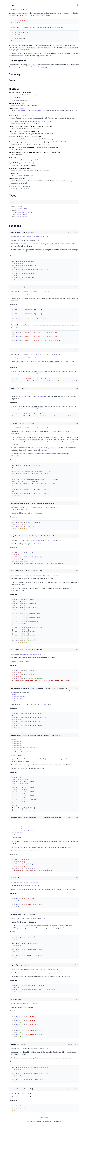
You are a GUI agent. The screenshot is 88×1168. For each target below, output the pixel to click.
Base (2, 27)
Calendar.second (42, 232)
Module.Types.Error (7, 292)
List (2, 94)
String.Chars (4, 199)
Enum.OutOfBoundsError (8, 267)
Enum (3, 89)
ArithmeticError (6, 242)
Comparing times (9, 62)
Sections (5, 60)
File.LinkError (5, 276)
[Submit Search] (2, 3)
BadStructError (5, 253)
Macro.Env (4, 214)
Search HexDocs (56, 1162)
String (3, 54)
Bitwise (3, 29)
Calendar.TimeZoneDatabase (9, 142)
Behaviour (4, 220)
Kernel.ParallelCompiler (8, 209)
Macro (3, 212)
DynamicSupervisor (7, 161)
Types (4, 67)
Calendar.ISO (5, 140)
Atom (3, 25)
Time (2, 57)
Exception (4, 36)
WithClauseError (6, 324)
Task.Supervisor (5, 177)
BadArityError (5, 244)
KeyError (4, 287)
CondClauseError (6, 262)
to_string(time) (35, 189)
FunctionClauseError (7, 280)
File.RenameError (6, 278)
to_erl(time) (34, 173)
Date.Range (4, 87)
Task (2, 175)
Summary (5, 65)
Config (3, 154)
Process (3, 168)
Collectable (4, 183)
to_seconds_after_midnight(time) (40, 184)
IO (2, 116)
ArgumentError (5, 239)
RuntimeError (5, 301)
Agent (3, 150)
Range (3, 101)
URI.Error (4, 312)
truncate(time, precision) (38, 194)
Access (3, 85)
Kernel (3, 17)
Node (2, 166)
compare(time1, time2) (37, 109)
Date (2, 32)
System (3, 131)
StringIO (3, 129)
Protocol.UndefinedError (8, 296)
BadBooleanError (6, 246)
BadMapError (5, 251)
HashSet (3, 229)
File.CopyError (5, 271)
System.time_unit (59, 252)
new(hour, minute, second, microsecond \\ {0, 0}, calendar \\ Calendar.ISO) (55, 163)
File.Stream (4, 113)
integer (50, 252)
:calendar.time (45, 532)
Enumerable (4, 185)
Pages (3, 11)
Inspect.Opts (5, 192)
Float (2, 39)
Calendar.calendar (44, 224)
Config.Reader (5, 159)
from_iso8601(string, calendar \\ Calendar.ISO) (45, 145)
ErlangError (4, 269)
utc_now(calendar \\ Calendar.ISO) (41, 202)
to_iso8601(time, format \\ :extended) (42, 179)
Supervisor (4, 173)
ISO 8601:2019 (69, 147)
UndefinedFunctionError (8, 314)
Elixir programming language (66, 1165)
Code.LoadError (6, 258)
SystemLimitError (6, 305)
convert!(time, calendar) (38, 119)
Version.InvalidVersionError (9, 321)
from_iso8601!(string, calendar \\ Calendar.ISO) (46, 150)
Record (3, 50)
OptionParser (5, 122)
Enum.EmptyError (6, 264)
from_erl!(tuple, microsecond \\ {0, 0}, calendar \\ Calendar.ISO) (52, 140)
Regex (3, 52)
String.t (45, 600)
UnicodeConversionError (8, 317)
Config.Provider (5, 157)
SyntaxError (4, 303)
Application (4, 152)
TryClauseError (5, 310)
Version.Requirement (7, 79)
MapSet (3, 98)
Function (3, 41)
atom (78, 370)
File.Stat (3, 111)
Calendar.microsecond (47, 228)
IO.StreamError (5, 283)
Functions (6, 69)
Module (3, 45)
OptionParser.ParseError (8, 294)
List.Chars (4, 195)
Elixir (4, 7)
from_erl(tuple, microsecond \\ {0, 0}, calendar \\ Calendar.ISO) (52, 134)
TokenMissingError (6, 308)
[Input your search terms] (12, 2)
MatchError (4, 289)
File (2, 109)
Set (2, 231)
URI (2, 74)
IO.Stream (4, 120)
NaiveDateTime (5, 48)
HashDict (4, 227)
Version (3, 77)
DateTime (4, 34)
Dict (2, 222)
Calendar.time (42, 252)
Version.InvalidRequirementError (11, 319)
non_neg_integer (52, 776)
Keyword (4, 91)
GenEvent (4, 224)
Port (2, 127)
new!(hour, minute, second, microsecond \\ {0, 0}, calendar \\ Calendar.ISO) (55, 168)
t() (31, 95)
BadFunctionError (6, 248)
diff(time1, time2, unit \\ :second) (42, 127)
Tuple (2, 72)
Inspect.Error (5, 285)
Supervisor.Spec (5, 233)
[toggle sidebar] (23, 3)
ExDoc (47, 1165)
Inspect (3, 188)
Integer (3, 43)
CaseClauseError (6, 255)
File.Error (4, 273)
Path (2, 125)
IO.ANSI (3, 118)
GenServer (4, 164)
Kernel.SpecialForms (7, 19)
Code (2, 205)
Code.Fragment (5, 207)
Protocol (3, 197)
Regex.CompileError (7, 299)
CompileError (5, 260)
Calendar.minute (42, 230)
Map (2, 96)
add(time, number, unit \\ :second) (41, 104)
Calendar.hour (40, 226)
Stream (3, 103)
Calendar (4, 137)
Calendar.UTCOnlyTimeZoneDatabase (12, 144)
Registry (3, 170)
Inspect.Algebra (5, 190)
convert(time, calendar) (38, 114)
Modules (10, 11)
